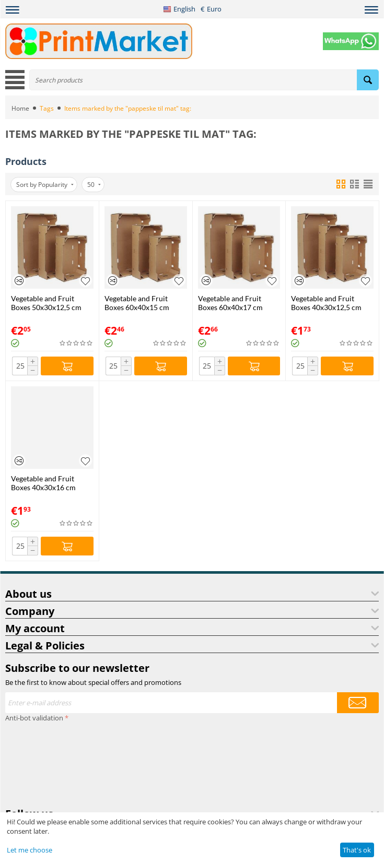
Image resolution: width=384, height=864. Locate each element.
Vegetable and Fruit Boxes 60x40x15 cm (136, 303)
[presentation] (48, 762)
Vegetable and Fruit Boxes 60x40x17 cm (230, 303)
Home (20, 108)
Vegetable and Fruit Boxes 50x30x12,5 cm (46, 303)
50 (94, 184)
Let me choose (29, 850)
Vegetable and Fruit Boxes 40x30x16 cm (43, 483)
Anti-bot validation (34, 718)
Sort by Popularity (45, 184)
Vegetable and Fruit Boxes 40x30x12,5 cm (326, 303)
